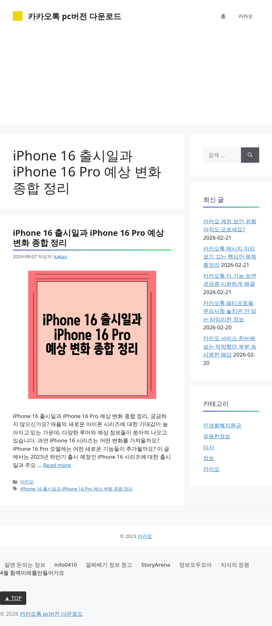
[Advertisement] (136, 80)
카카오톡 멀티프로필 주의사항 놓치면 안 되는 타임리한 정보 (229, 311)
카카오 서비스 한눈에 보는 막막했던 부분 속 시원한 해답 (229, 346)
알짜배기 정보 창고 (109, 564)
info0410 (65, 564)
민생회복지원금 (222, 425)
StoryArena (155, 564)
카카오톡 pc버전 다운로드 (74, 16)
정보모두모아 (195, 564)
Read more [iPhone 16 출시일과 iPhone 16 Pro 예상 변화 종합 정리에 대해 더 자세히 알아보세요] (57, 465)
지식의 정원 (235, 564)
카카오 (245, 16)
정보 (208, 458)
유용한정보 (216, 436)
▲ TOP (13, 598)
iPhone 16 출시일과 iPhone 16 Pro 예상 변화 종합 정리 (88, 237)
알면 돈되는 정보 (24, 564)
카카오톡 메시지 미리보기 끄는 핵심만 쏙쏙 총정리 (229, 256)
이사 (208, 447)
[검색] (250, 155)
